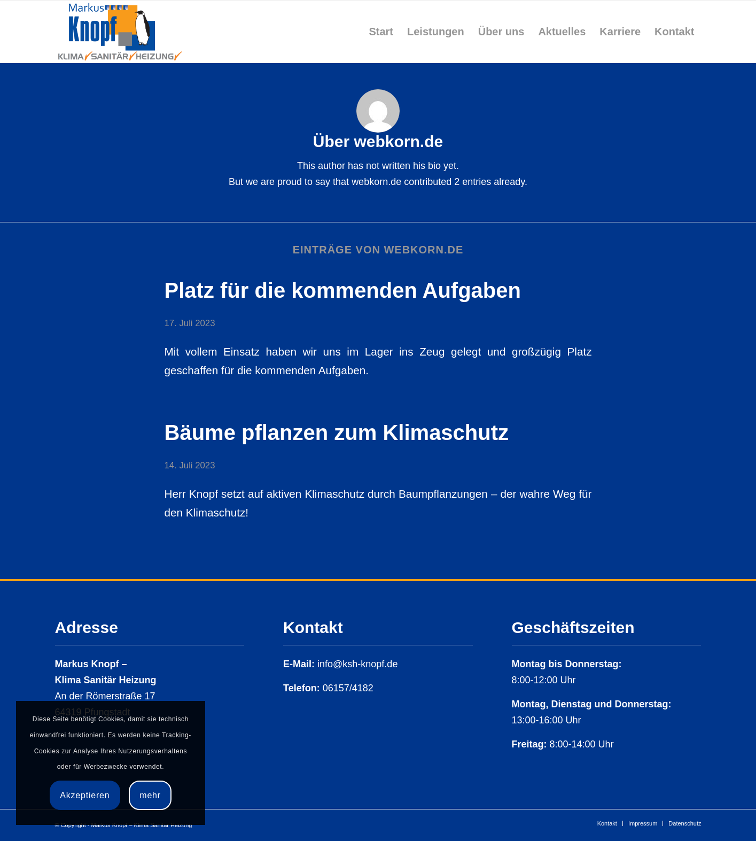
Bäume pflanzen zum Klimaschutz (337, 432)
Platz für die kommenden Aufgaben (343, 290)
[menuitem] (381, 32)
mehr (150, 795)
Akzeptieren (85, 795)
